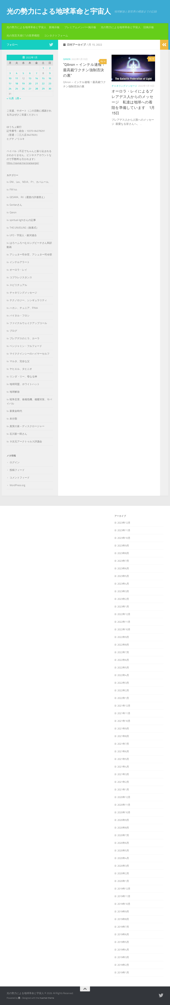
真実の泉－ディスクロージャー (27, 426)
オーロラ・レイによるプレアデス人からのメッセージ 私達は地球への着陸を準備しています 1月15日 (133, 102)
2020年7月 (123, 835)
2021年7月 (123, 743)
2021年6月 (123, 751)
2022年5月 (123, 667)
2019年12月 (123, 888)
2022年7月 (123, 652)
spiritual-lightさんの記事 (23, 220)
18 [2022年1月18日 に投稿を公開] (16, 83)
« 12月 (10, 98)
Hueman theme (47, 998)
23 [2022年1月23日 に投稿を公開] (49, 83)
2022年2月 (123, 690)
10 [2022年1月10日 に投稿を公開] (10, 78)
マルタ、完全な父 (20, 361)
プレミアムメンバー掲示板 (80, 27)
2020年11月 (123, 804)
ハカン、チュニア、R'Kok (24, 307)
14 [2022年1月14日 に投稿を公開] (36, 78)
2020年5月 (123, 850)
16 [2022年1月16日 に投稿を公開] (49, 78)
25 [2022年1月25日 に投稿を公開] (16, 88)
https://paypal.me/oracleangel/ (23, 163)
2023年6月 (123, 568)
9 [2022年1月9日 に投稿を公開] (49, 73)
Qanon (66, 59)
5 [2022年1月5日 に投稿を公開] (23, 73)
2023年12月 (123, 522)
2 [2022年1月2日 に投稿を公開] (49, 68)
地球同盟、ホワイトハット (25, 384)
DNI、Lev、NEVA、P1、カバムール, (29, 181)
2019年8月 (123, 919)
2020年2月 (123, 873)
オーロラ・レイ (18, 269)
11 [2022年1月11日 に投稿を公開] (16, 78)
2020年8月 (123, 827)
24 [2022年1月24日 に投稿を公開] (10, 88)
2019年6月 (123, 934)
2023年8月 (123, 553)
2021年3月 (123, 774)
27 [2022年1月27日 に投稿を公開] (30, 88)
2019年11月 (123, 896)
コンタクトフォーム (56, 35)
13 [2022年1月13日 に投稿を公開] (30, 78)
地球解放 (15, 391)
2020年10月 (123, 812)
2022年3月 (123, 682)
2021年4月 (123, 766)
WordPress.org (17, 485)
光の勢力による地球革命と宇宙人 (59, 11)
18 (103, 61)
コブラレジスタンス (21, 277)
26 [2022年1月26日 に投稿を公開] (23, 88)
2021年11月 (123, 713)
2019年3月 (123, 957)
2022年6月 (123, 659)
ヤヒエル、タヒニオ (21, 368)
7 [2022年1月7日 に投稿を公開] (36, 73)
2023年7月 (123, 560)
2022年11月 (123, 621)
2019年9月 (123, 911)
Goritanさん (16, 204)
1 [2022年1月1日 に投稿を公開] (43, 68)
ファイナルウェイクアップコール (28, 323)
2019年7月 (123, 926)
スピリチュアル (18, 285)
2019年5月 (123, 942)
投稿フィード (17, 470)
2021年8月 (123, 736)
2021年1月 (123, 789)
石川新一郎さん (18, 433)
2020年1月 (123, 881)
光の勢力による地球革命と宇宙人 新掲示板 (33, 27)
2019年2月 (123, 964)
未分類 (13, 418)
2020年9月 (123, 820)
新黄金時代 (16, 411)
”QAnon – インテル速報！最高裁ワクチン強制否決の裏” (84, 70)
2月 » (18, 98)
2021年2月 (123, 781)
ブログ (13, 330)
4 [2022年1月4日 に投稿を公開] (16, 73)
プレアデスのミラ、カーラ (25, 338)
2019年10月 (123, 903)
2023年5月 (123, 576)
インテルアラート (20, 262)
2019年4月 (123, 949)
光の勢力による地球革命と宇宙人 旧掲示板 (127, 27)
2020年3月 (123, 865)
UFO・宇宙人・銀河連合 (23, 235)
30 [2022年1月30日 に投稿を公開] (49, 88)
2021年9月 (123, 728)
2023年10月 (123, 537)
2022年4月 (123, 675)
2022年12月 (123, 614)
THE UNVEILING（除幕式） (24, 227)
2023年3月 (123, 591)
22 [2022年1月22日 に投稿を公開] (43, 83)
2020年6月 (123, 842)
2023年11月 (123, 530)
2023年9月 (123, 545)
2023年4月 (123, 583)
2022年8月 (123, 644)
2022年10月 (123, 629)
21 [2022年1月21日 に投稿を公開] (36, 83)
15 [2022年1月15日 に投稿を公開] (43, 78)
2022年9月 (123, 637)
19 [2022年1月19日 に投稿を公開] (23, 83)
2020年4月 (123, 858)
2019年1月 (123, 972)
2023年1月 (123, 606)
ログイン (15, 462)
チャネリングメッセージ (124, 86)
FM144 (13, 189)
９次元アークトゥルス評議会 (26, 441)
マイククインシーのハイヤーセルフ (29, 353)
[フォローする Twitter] (51, 45)
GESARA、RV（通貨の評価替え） (28, 197)
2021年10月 (123, 720)
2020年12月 (123, 797)
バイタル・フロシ (20, 315)
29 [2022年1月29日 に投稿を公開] (43, 88)
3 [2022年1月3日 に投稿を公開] (10, 73)
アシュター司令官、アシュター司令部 (31, 254)
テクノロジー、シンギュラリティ (28, 300)
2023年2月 (123, 598)
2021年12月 (123, 705)
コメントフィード (20, 477)
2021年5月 (123, 759)
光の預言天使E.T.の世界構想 (23, 35)
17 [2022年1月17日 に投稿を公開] (10, 83)
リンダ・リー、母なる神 (23, 376)
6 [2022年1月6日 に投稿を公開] (30, 73)
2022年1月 (123, 698)
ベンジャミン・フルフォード (26, 346)
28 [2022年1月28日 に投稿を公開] (36, 88)
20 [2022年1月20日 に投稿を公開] (30, 83)
